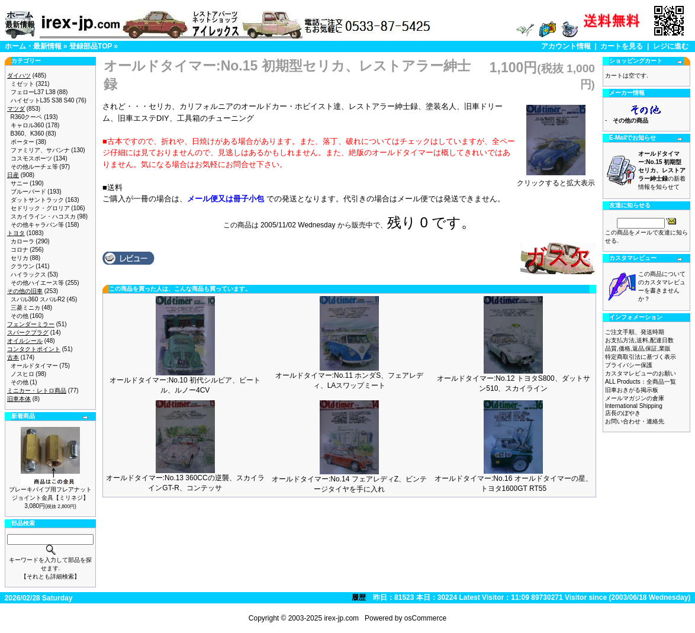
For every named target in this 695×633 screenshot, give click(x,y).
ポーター (22, 142)
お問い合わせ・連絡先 (634, 421)
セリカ (19, 258)
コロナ (19, 249)
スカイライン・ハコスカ (43, 216)
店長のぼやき (623, 413)
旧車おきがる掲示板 (631, 390)
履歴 (359, 597)
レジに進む (670, 46)
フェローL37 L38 (33, 92)
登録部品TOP (90, 46)
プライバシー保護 (628, 365)
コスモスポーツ (31, 158)
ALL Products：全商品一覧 (640, 381)
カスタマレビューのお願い (640, 373)
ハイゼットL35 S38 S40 (43, 100)
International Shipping (633, 406)
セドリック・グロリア (40, 208)
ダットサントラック (37, 200)
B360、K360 (27, 133)
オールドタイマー (34, 365)
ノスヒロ (22, 374)
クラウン (22, 266)
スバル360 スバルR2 (38, 299)
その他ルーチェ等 (34, 166)
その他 (19, 316)
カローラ (22, 241)
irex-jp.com (341, 618)
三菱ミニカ (25, 307)
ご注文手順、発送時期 (634, 332)
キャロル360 (27, 125)
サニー (19, 183)
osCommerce (425, 618)
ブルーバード (28, 191)
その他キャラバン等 (37, 224)
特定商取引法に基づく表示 (640, 357)
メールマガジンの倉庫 (634, 398)
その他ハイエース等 (37, 282)
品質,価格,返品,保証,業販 (638, 348)
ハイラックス (28, 274)
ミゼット (22, 84)
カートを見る (621, 46)
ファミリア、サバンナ (40, 150)
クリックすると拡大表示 (556, 179)
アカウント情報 (566, 46)
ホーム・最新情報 (33, 46)
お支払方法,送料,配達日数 (639, 340)
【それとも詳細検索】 (50, 576)
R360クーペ (27, 117)
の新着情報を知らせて (662, 170)
